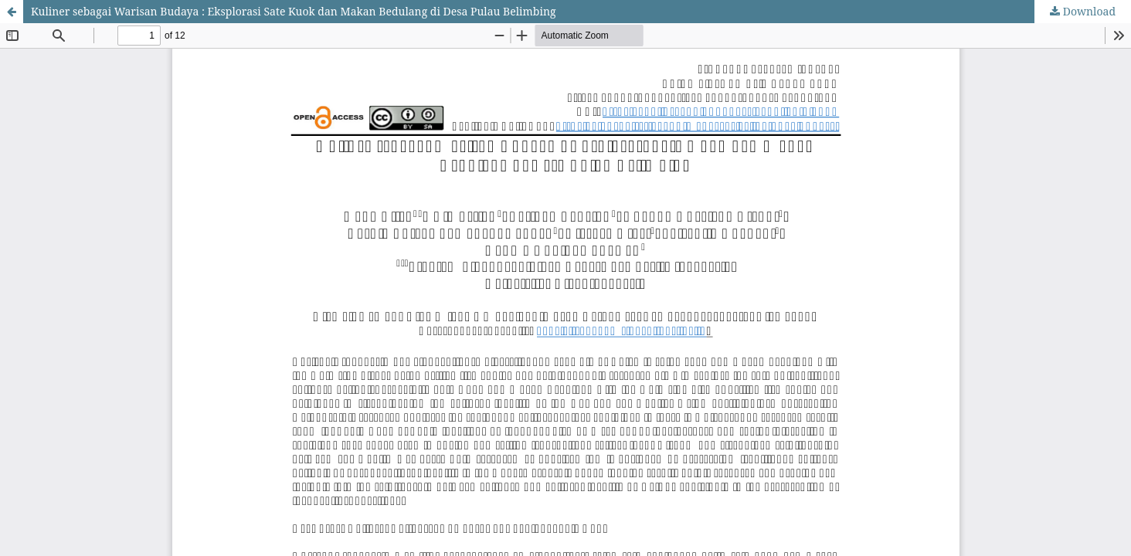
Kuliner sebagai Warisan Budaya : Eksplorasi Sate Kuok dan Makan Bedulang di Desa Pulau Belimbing (293, 11)
